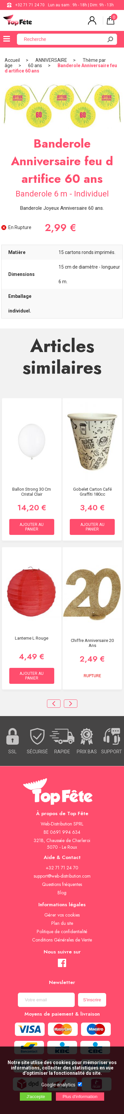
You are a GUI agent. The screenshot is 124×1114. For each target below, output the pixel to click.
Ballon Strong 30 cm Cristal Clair (31, 492)
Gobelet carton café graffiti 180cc (92, 492)
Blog (62, 892)
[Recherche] (64, 39)
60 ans (35, 65)
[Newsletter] (46, 1000)
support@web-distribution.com (62, 876)
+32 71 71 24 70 (30, 5)
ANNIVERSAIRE (51, 60)
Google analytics (58, 1084)
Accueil (12, 60)
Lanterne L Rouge (31, 638)
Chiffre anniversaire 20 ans (92, 643)
